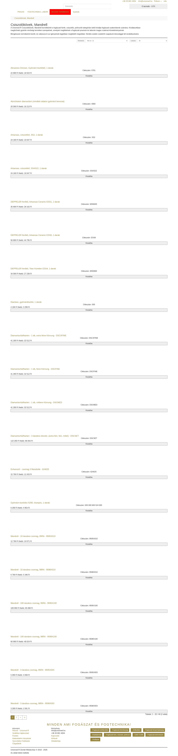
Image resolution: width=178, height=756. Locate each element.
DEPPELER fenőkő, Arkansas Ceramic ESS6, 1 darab (35, 235)
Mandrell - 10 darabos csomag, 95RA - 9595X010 (33, 536)
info (165, 1)
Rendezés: (81, 41)
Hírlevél (53, 738)
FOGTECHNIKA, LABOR (38, 12)
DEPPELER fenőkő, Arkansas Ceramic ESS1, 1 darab (35, 202)
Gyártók (75, 12)
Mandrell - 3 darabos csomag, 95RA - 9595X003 (32, 670)
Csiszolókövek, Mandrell (24, 18)
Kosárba (89, 76)
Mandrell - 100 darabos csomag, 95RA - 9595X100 (34, 603)
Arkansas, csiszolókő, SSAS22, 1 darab (29, 168)
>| (24, 717)
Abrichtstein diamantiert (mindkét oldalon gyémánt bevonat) (37, 101)
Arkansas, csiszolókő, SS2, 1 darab (27, 135)
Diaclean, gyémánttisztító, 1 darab (26, 302)
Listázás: (133, 41)
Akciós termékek (60, 12)
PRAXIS (20, 12)
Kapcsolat (54, 736)
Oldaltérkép (55, 741)
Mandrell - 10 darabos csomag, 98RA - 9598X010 (33, 570)
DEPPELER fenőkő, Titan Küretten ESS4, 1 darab (33, 268)
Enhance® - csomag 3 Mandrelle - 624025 (30, 469)
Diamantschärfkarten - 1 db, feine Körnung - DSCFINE (35, 369)
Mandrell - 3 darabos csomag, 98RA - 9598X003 (32, 703)
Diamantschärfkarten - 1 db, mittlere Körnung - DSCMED (36, 402)
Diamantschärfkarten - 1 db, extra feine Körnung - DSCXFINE (38, 335)
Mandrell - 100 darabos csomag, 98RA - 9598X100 (34, 636)
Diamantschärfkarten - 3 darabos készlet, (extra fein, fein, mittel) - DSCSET (45, 436)
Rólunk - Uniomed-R (20, 731)
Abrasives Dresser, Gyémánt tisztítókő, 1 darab (32, 68)
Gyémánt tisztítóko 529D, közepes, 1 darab (30, 503)
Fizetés (14, 736)
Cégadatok (16, 744)
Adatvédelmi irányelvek (21, 738)
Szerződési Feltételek (20, 741)
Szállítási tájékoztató (20, 733)
